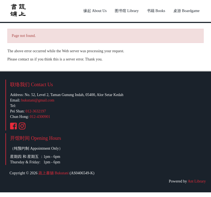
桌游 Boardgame (186, 11)
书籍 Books (156, 11)
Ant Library (197, 181)
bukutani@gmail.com (37, 100)
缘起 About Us (95, 11)
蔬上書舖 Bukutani (53, 173)
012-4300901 (40, 117)
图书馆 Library (126, 11)
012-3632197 (36, 111)
